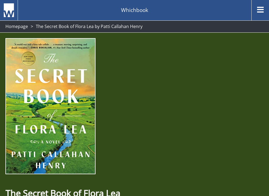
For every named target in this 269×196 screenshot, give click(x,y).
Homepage (16, 26)
